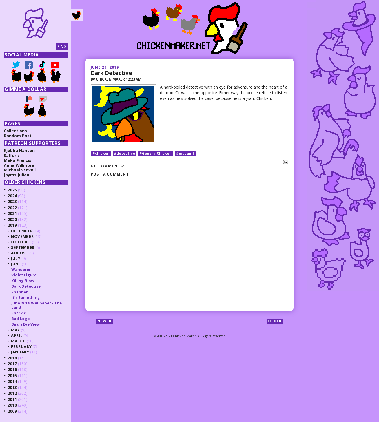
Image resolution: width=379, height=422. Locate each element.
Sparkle (18, 312)
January (20, 352)
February (21, 346)
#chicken (101, 153)
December (21, 231)
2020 (12, 219)
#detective (124, 153)
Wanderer (21, 269)
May (15, 330)
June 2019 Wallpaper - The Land (36, 305)
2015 (12, 375)
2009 (12, 411)
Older (275, 321)
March (18, 341)
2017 (12, 363)
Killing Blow (22, 280)
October (21, 242)
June (16, 264)
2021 (12, 213)
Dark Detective (111, 73)
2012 (12, 393)
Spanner (19, 292)
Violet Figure (24, 274)
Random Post (18, 135)
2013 (12, 387)
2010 (12, 405)
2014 (12, 381)
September (22, 247)
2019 (12, 225)
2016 (12, 369)
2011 (12, 399)
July (16, 258)
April (17, 335)
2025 (12, 190)
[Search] (30, 46)
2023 (12, 201)
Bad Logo (20, 318)
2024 (12, 195)
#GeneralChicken (155, 153)
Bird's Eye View (25, 324)
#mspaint (185, 153)
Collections (15, 131)
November (22, 236)
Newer (104, 321)
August (19, 253)
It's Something (25, 297)
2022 (12, 207)
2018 (12, 358)
